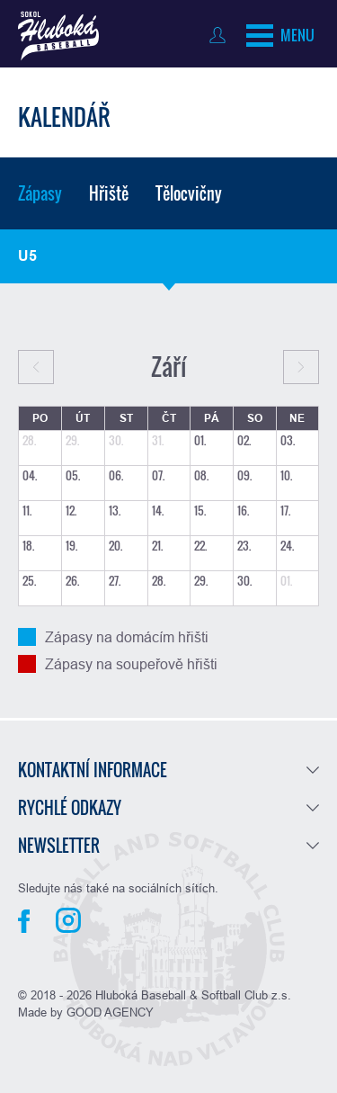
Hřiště (109, 193)
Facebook (24, 921)
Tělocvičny (188, 193)
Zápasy (40, 193)
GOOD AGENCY (110, 1012)
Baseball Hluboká (58, 36)
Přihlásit (221, 35)
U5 (27, 255)
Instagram (68, 920)
